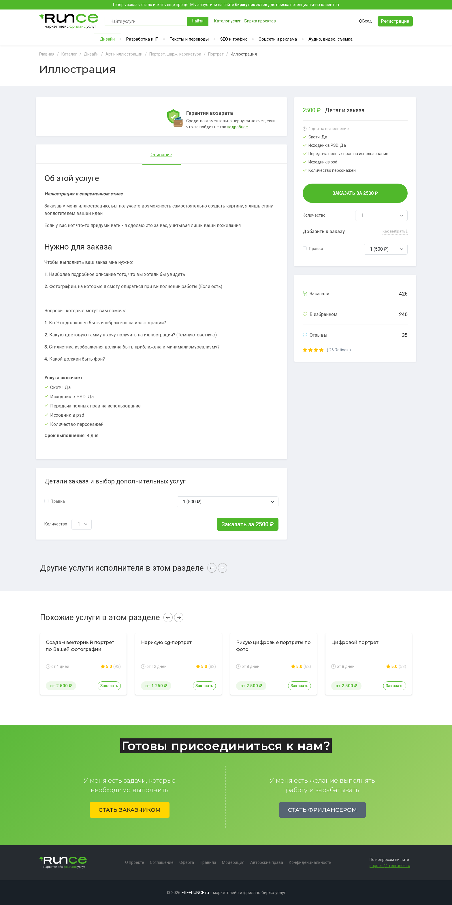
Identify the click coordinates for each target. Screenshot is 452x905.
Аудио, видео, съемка (330, 39)
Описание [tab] (161, 154)
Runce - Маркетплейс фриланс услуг (69, 21)
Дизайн (107, 39)
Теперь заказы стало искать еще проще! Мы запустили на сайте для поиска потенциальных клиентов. (226, 4)
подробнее (237, 127)
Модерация (233, 862)
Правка (57, 501)
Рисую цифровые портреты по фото (273, 646)
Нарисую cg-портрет (166, 642)
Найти (198, 21)
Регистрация (395, 21)
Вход (364, 21)
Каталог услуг (227, 21)
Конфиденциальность (310, 862)
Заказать (109, 685)
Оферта (186, 862)
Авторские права (266, 862)
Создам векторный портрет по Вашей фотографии (80, 646)
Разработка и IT (142, 39)
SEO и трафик (233, 39)
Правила (208, 862)
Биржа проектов (260, 21)
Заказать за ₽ (247, 524)
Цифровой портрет (354, 642)
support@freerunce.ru (390, 865)
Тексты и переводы (189, 39)
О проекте (134, 862)
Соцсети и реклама (278, 39)
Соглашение (162, 862)
